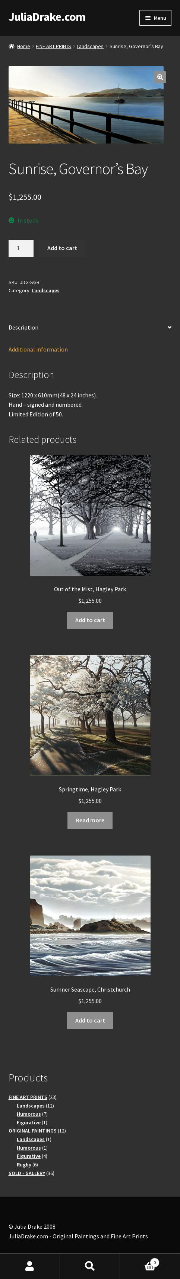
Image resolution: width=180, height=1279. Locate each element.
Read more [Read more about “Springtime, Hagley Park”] (90, 820)
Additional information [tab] (38, 349)
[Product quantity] (21, 248)
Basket (140, 1260)
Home (23, 46)
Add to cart (62, 248)
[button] (160, 77)
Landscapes (90, 46)
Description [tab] (23, 327)
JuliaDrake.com (47, 16)
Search (90, 1266)
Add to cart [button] (90, 620)
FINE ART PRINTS (53, 46)
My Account (30, 1266)
